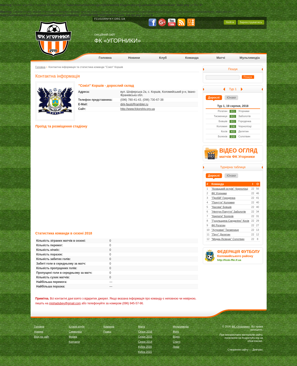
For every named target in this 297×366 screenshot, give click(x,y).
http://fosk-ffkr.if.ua (229, 260)
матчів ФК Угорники (237, 156)
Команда (192, 58)
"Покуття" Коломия (223, 202)
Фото (176, 331)
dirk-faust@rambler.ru (134, 104)
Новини (134, 58)
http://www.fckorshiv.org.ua (137, 109)
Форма (73, 336)
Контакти (74, 341)
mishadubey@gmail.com (65, 303)
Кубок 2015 (145, 351)
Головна (105, 58)
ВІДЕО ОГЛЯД (238, 150)
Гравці (107, 331)
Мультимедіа (250, 58)
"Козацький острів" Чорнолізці (229, 188)
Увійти (230, 22)
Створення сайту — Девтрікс (245, 349)
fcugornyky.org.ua (109, 19)
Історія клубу (77, 326)
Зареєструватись (251, 22)
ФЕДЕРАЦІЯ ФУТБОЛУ (238, 252)
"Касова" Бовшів (221, 207)
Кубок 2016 (145, 346)
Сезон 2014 (145, 341)
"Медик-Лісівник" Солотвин (227, 239)
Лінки (176, 346)
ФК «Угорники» (240, 326)
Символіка (75, 331)
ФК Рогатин (218, 225)
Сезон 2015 (145, 336)
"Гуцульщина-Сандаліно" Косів (230, 220)
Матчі (221, 58)
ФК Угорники (219, 193)
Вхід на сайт (41, 336)
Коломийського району (235, 256)
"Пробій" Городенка (223, 197)
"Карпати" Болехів (222, 216)
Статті (176, 341)
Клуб (163, 58)
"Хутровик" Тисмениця (225, 229)
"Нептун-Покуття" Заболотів (228, 211)
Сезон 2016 (145, 331)
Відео (176, 336)
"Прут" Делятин (220, 234)
